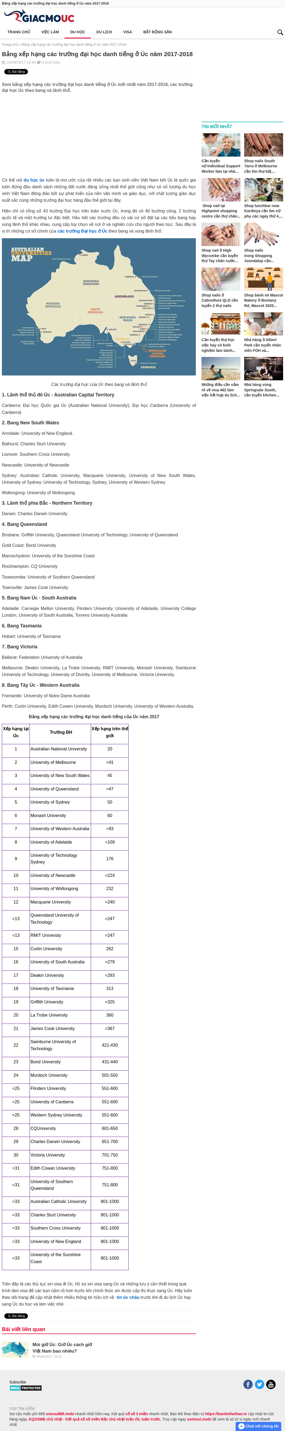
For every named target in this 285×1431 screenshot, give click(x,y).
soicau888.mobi (60, 1414)
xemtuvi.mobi (199, 1419)
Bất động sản (157, 32)
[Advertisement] (99, 133)
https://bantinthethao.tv (226, 1414)
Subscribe (17, 1382)
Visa (127, 32)
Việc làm (50, 32)
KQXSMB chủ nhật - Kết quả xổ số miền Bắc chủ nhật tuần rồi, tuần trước (94, 1419)
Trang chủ (19, 32)
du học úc (34, 180)
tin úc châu (128, 1297)
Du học (77, 32)
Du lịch (104, 32)
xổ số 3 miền (136, 1414)
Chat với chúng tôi (258, 1426)
